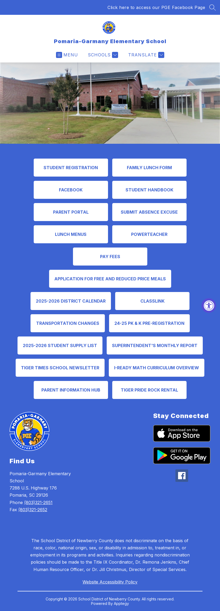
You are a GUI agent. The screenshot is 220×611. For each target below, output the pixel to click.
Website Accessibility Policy (110, 582)
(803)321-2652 (32, 509)
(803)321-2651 (38, 502)
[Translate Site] (145, 55)
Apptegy (121, 603)
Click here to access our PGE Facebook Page (156, 7)
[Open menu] (67, 55)
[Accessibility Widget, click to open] (208, 305)
